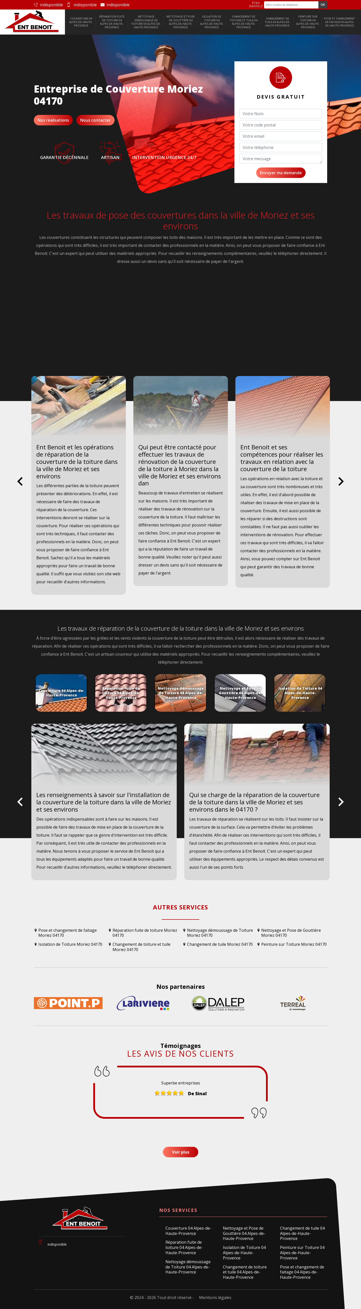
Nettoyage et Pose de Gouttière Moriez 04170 (291, 933)
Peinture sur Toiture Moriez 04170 (294, 944)
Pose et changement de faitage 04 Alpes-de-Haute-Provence (339, 22)
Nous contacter (95, 120)
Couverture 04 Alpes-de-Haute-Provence (81, 22)
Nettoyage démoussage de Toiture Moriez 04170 (220, 933)
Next (341, 485)
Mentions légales (215, 1297)
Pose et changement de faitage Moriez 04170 (67, 933)
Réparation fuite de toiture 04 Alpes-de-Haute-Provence (112, 22)
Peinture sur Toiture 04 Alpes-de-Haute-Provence (308, 22)
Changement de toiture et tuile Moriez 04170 (141, 947)
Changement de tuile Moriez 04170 (220, 944)
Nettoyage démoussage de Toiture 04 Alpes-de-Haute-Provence (146, 22)
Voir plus (180, 1152)
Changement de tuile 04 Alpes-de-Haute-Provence (277, 22)
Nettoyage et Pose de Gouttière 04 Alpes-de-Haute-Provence (180, 22)
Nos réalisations (53, 120)
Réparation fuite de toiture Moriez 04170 (145, 933)
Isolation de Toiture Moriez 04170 (70, 944)
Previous (20, 485)
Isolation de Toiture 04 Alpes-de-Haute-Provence (212, 22)
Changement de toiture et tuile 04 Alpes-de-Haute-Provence (243, 22)
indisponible (48, 5)
